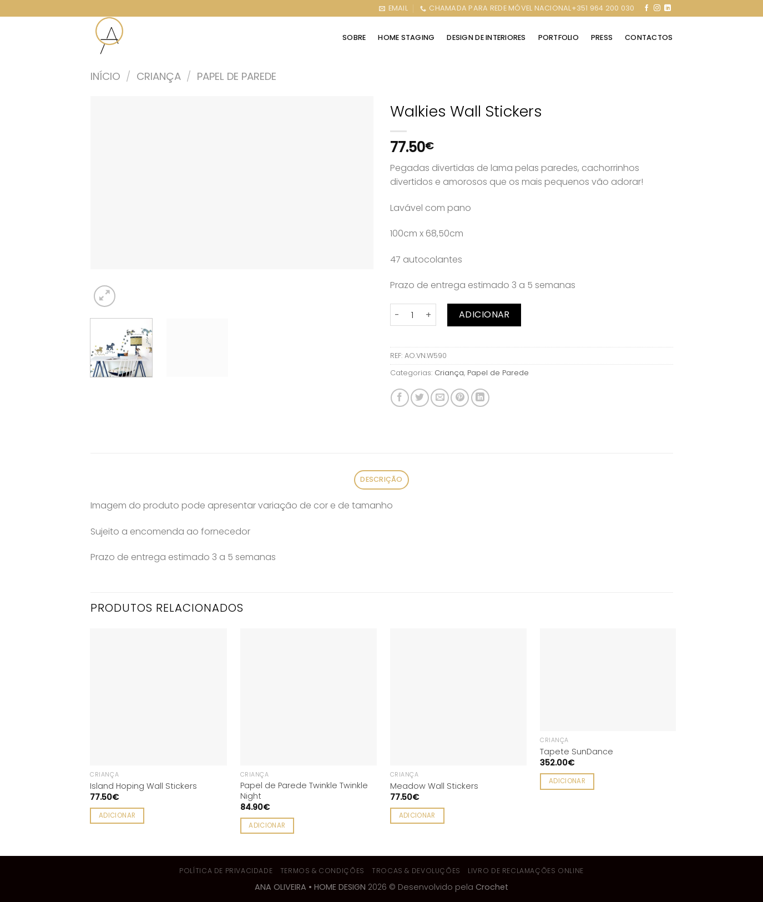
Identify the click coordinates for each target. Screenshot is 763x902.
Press (602, 37)
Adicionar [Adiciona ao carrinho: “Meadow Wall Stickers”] (417, 815)
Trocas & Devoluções (416, 870)
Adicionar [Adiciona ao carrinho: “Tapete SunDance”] (567, 781)
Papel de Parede (236, 76)
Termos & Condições (322, 870)
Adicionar (484, 314)
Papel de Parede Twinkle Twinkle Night (304, 790)
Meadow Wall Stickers (434, 786)
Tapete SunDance (576, 752)
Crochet (492, 887)
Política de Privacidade (225, 870)
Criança (159, 76)
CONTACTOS (649, 37)
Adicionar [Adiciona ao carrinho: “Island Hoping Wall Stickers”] (117, 815)
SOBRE (354, 37)
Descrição (381, 479)
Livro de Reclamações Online (526, 870)
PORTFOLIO (558, 37)
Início (105, 76)
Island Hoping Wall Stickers (143, 786)
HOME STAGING (406, 37)
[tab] (382, 480)
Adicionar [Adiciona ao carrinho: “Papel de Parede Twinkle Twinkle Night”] (267, 825)
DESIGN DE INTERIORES (486, 37)
